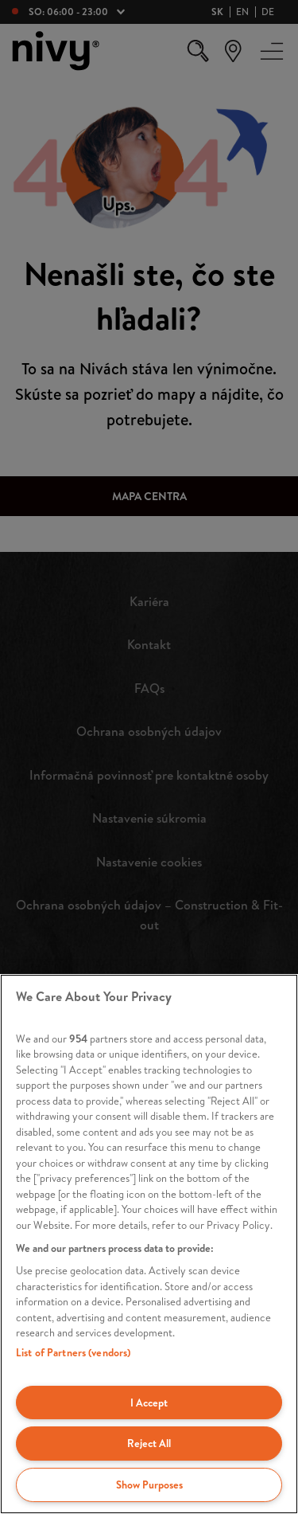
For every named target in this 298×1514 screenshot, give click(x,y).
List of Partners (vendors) (73, 1352)
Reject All (149, 1443)
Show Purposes (149, 1484)
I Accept (149, 1402)
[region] (149, 1244)
